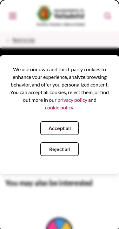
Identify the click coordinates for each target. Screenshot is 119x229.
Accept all (60, 128)
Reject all (59, 149)
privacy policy (72, 100)
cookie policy (59, 107)
